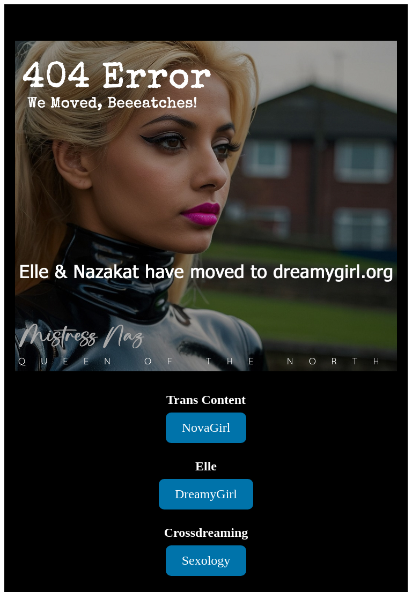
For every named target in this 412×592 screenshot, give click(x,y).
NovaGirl (206, 427)
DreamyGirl (206, 494)
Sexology (206, 560)
